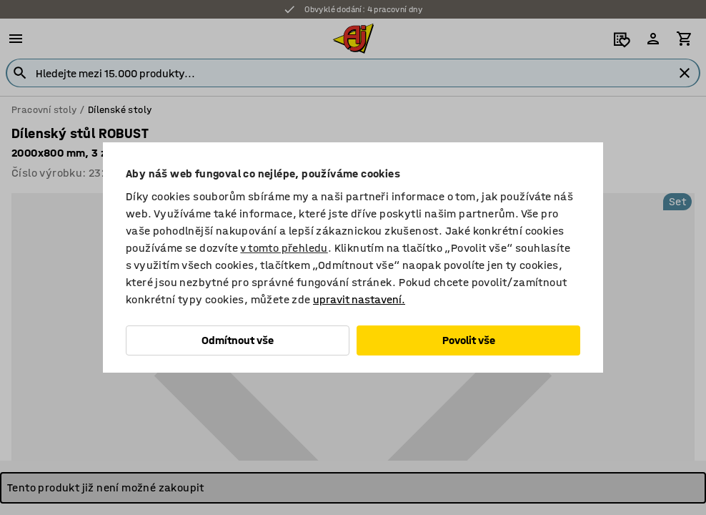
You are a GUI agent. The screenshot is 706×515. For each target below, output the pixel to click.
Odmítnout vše (238, 340)
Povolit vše (468, 340)
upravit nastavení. (359, 299)
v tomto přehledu (283, 248)
